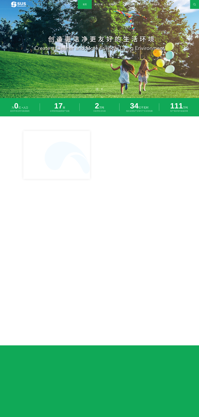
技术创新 (113, 4)
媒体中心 (141, 4)
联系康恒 (168, 4)
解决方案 (99, 4)
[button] (97, 89)
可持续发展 (155, 4)
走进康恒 (127, 4)
